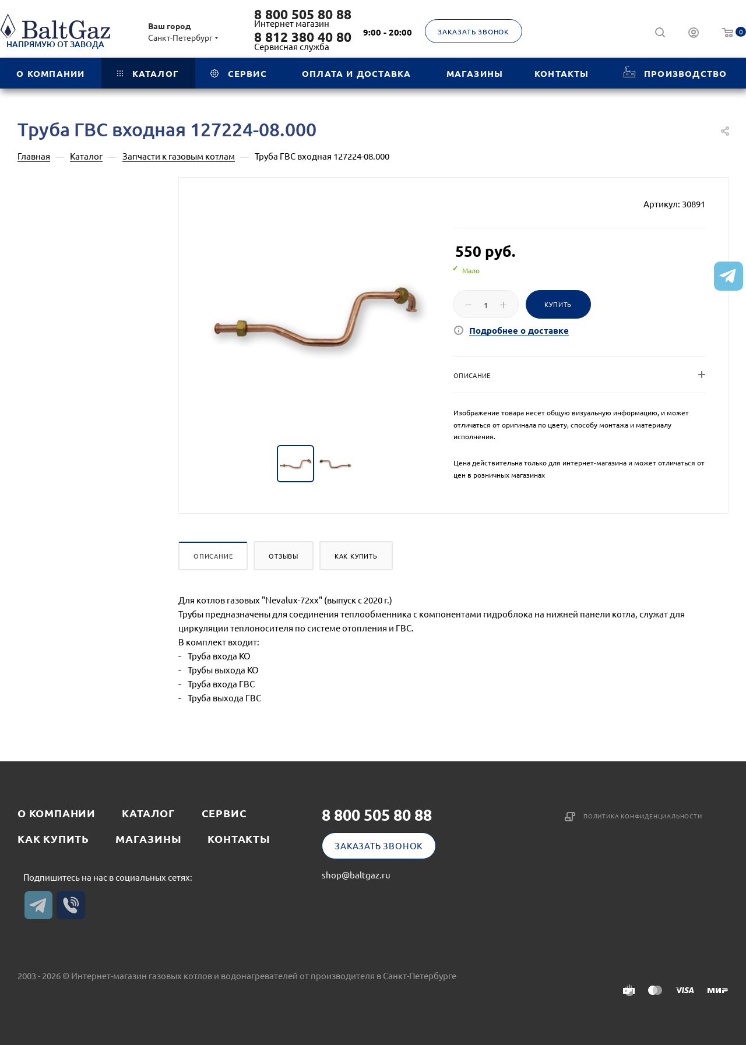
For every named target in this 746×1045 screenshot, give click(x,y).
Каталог (148, 813)
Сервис (224, 813)
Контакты (238, 838)
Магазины (148, 838)
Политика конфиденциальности (642, 815)
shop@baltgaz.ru (356, 874)
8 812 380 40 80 (302, 37)
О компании (56, 813)
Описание (213, 555)
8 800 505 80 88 (302, 14)
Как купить (356, 555)
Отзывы (283, 555)
